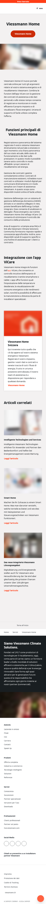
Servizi (15, 632)
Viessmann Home (29, 632)
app (9, 270)
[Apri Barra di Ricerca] (33, 8)
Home (6, 632)
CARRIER (27, 901)
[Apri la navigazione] (41, 8)
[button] (23, 625)
